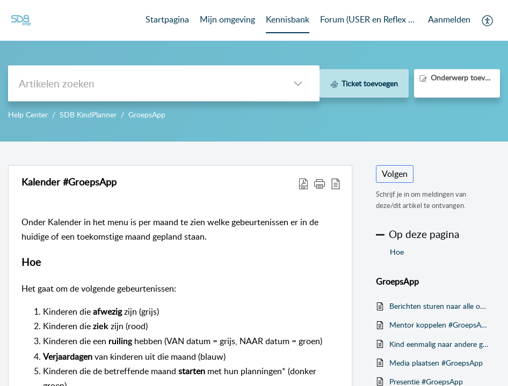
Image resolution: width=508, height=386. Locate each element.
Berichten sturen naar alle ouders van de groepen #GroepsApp (439, 306)
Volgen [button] (395, 174)
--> (254, 71)
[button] (488, 20)
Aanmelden (449, 19)
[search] (142, 83)
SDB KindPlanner (88, 114)
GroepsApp (146, 114)
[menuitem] (449, 20)
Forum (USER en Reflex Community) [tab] (368, 19)
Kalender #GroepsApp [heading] (69, 182)
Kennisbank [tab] (287, 19)
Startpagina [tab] (167, 19)
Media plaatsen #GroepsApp (436, 363)
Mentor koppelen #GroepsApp (439, 325)
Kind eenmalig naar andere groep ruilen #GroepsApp (439, 344)
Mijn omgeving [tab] (227, 19)
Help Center (28, 114)
